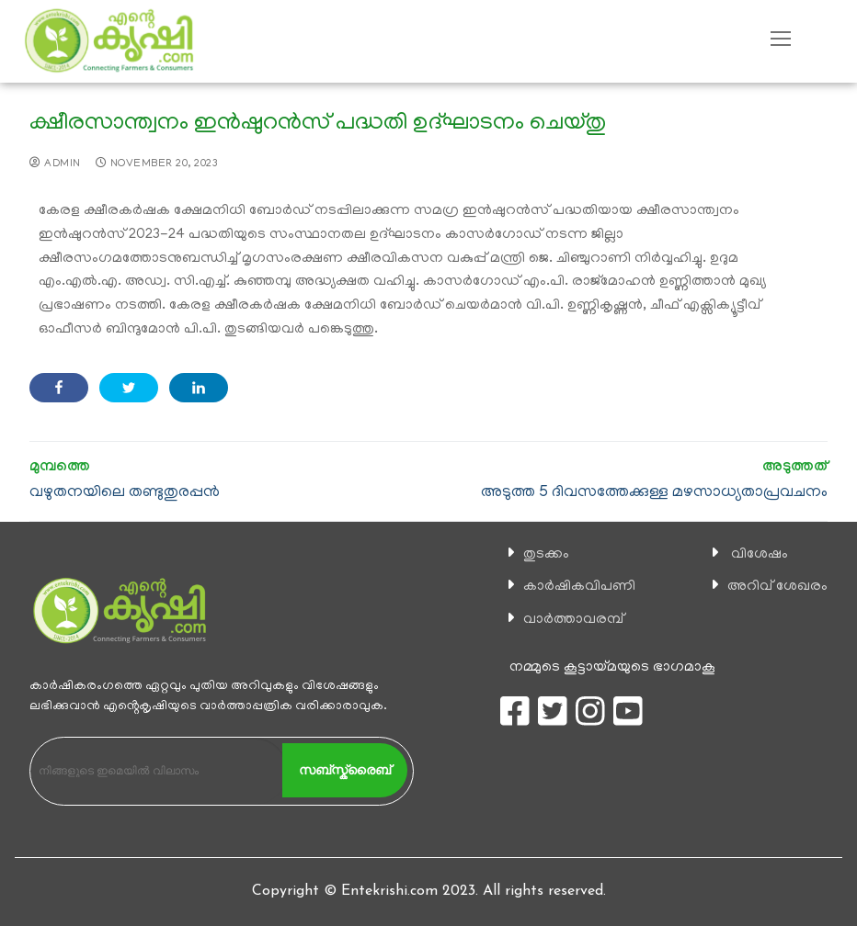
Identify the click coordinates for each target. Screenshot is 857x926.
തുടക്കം (546, 555)
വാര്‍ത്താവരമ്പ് (573, 620)
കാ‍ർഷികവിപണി (579, 587)
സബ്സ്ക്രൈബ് (345, 769)
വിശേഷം (759, 555)
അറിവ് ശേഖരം (777, 587)
